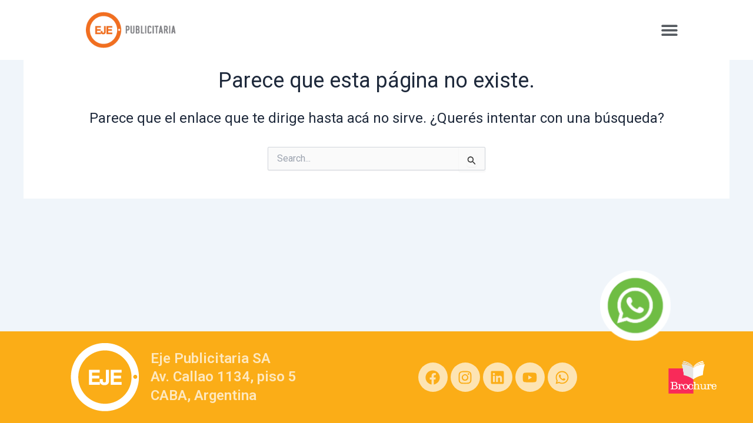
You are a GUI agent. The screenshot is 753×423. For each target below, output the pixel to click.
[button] (669, 29)
